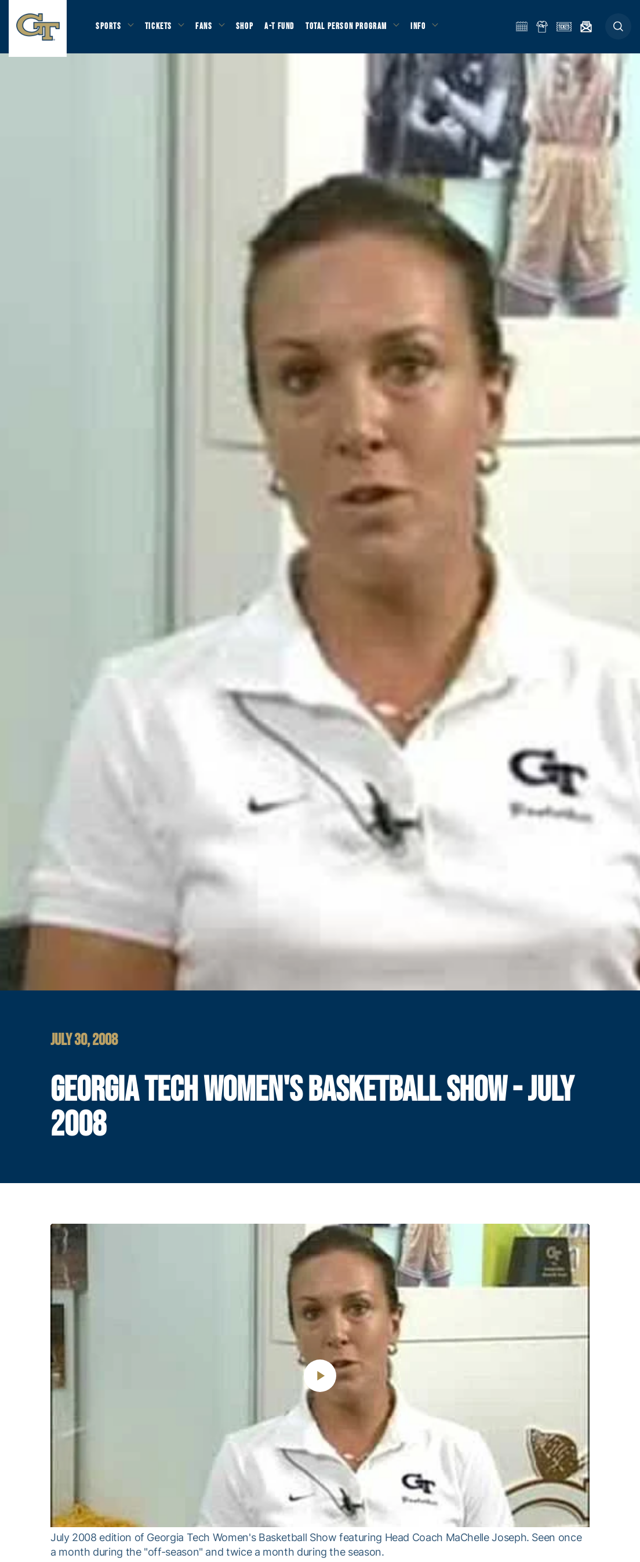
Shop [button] (249, 29)
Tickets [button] (160, 29)
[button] (618, 30)
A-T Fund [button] (285, 29)
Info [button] (424, 29)
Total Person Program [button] (351, 29)
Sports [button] (109, 29)
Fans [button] (207, 29)
